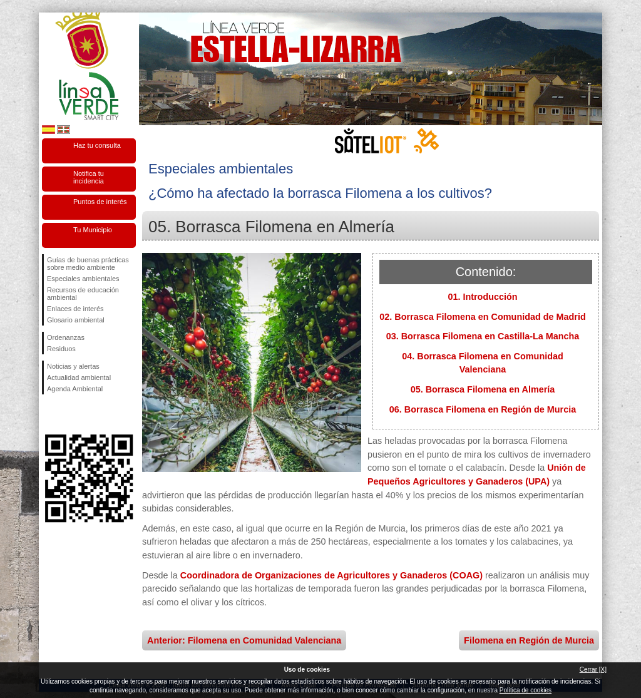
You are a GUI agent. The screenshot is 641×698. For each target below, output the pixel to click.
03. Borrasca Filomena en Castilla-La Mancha (483, 336)
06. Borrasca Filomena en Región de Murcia (482, 409)
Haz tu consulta (97, 145)
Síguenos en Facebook (49, 414)
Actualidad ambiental (79, 377)
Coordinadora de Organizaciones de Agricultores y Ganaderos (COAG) (331, 575)
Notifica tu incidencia (88, 177)
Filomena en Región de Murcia (529, 640)
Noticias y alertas (73, 366)
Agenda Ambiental (75, 389)
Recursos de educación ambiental (83, 293)
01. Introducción (482, 297)
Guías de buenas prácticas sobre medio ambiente (88, 263)
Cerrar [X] (593, 669)
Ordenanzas (66, 337)
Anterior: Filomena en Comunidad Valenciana (244, 640)
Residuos (61, 348)
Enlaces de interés (75, 308)
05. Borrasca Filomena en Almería (483, 389)
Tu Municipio (92, 230)
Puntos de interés (100, 201)
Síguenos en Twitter (70, 414)
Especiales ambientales (83, 278)
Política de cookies (525, 690)
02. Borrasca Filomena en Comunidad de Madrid (482, 317)
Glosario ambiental (76, 320)
